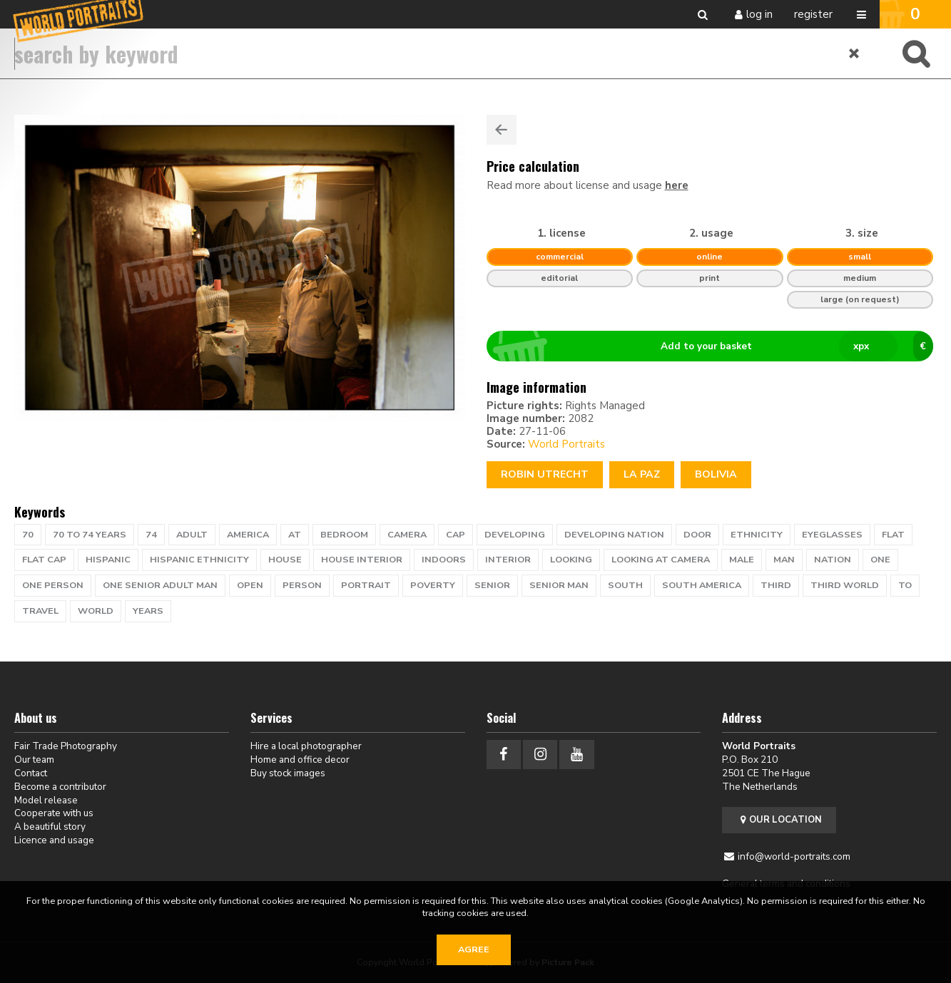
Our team (34, 759)
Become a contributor (60, 786)
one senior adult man (160, 585)
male (741, 559)
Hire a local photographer (306, 746)
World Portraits (566, 444)
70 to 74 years (89, 534)
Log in (759, 14)
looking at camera (660, 559)
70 (28, 534)
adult (192, 534)
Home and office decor (300, 759)
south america (701, 585)
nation (832, 559)
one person (52, 585)
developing (514, 534)
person (302, 585)
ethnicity (757, 534)
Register (813, 14)
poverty (432, 585)
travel (40, 610)
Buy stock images (287, 773)
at (294, 534)
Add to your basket (715, 346)
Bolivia (716, 474)
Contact (30, 773)
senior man (559, 585)
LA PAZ (642, 474)
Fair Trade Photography (65, 746)
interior (508, 559)
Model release (46, 800)
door (697, 534)
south (625, 585)
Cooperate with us (53, 813)
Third (776, 585)
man (784, 559)
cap (455, 534)
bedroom (344, 534)
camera (407, 534)
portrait (366, 585)
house (285, 559)
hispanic (108, 559)
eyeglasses (832, 534)
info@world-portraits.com (794, 856)
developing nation (614, 534)
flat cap (44, 559)
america (248, 534)
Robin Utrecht (545, 474)
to (905, 585)
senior (492, 585)
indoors (444, 559)
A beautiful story (50, 826)
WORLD (95, 610)
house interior (361, 559)
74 (151, 534)
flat (893, 534)
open (250, 585)
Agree (473, 949)
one (880, 559)
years (148, 610)
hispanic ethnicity (199, 559)
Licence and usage (54, 840)
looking (571, 559)
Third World (844, 585)
